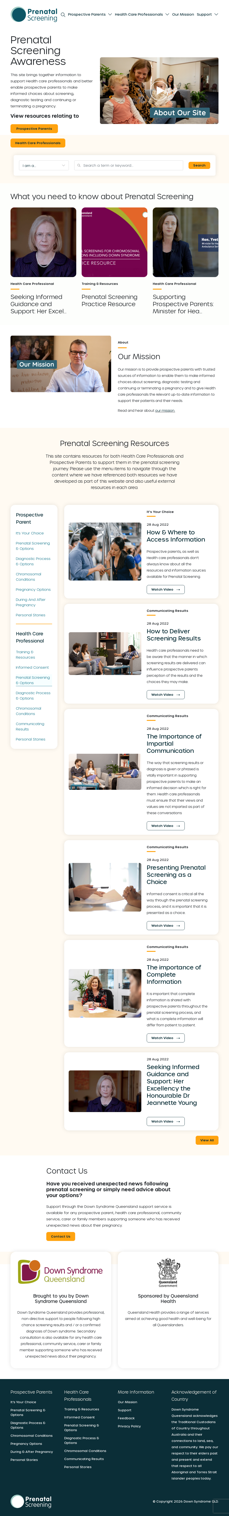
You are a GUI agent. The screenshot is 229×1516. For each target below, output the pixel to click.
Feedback (126, 1418)
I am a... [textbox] (29, 165)
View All (207, 1140)
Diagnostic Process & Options (33, 561)
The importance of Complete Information (174, 974)
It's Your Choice (30, 533)
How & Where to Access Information (176, 535)
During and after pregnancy (31, 602)
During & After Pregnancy (32, 1451)
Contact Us (60, 1236)
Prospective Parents (87, 14)
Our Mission (183, 14)
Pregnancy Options (33, 589)
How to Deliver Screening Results (174, 634)
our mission (164, 410)
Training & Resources (25, 654)
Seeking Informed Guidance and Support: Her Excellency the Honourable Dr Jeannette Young (173, 1084)
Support (204, 14)
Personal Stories (30, 615)
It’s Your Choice (23, 1402)
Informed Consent (32, 667)
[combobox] (44, 165)
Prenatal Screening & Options (33, 545)
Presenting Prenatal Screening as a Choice (176, 874)
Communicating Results (30, 726)
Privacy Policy (129, 1426)
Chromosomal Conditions (28, 576)
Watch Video (165, 589)
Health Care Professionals (139, 14)
